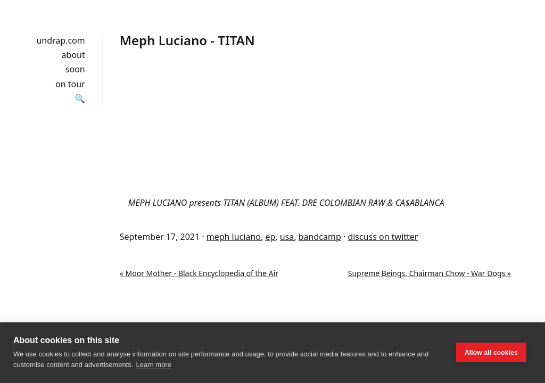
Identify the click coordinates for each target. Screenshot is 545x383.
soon (75, 69)
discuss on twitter (383, 237)
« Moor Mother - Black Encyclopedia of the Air (199, 273)
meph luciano (234, 237)
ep (270, 237)
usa (287, 237)
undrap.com (60, 40)
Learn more (153, 365)
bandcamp (320, 237)
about (73, 55)
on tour (70, 84)
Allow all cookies (491, 352)
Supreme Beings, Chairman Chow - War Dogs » (429, 273)
